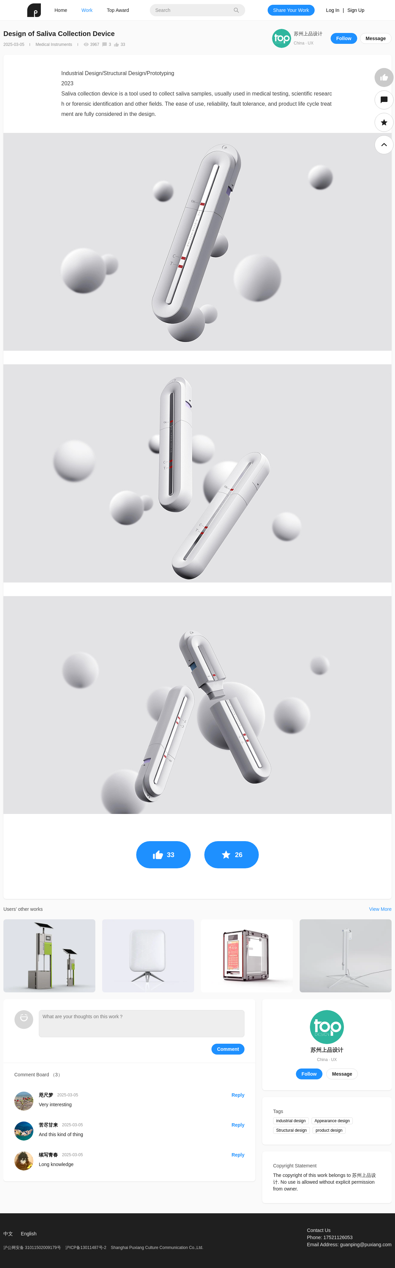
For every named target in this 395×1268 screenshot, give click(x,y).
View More (380, 909)
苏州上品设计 (308, 33)
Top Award (118, 10)
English (28, 1233)
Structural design (291, 1130)
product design (329, 1130)
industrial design (291, 1120)
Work (86, 10)
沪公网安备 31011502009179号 (32, 1247)
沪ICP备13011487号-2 (85, 1247)
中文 (8, 1233)
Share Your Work (291, 10)
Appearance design (332, 1120)
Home (60, 10)
